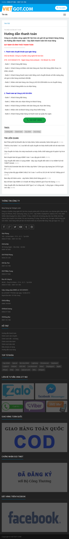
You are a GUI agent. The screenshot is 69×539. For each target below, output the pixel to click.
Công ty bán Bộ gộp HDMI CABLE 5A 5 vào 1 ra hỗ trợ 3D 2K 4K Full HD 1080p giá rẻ (34, 173)
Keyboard (54, 363)
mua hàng (37, 132)
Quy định (28, 132)
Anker (42, 366)
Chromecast (44, 363)
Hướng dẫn (9, 132)
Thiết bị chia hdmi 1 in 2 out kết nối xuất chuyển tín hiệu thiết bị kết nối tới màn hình (34, 146)
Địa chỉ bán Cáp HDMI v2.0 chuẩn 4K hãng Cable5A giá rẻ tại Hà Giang (32, 182)
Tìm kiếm (61, 8)
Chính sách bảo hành (8, 341)
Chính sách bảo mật (8, 344)
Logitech (6, 366)
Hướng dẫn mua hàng (9, 350)
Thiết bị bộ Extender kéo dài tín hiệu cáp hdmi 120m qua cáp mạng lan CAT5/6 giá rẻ (33, 167)
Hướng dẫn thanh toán (9, 333)
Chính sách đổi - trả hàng (10, 339)
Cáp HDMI (6, 363)
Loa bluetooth (32, 366)
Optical (14, 363)
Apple (59, 366)
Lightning (35, 363)
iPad (11, 370)
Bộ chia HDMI (24, 363)
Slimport (41, 370)
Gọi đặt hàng (34, 120)
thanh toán (18, 132)
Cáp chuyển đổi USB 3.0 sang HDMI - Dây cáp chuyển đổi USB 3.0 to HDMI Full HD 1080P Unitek (33, 162)
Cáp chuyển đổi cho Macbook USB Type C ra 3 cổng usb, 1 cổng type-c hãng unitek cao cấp (34, 186)
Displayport (50, 366)
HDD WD (22, 366)
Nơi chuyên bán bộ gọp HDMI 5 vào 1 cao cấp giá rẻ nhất (27, 157)
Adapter (14, 366)
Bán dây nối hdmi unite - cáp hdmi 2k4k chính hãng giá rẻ (27, 178)
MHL (34, 370)
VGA (17, 370)
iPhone (5, 370)
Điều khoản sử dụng (8, 347)
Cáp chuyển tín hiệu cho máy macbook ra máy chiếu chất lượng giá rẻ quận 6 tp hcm (34, 152)
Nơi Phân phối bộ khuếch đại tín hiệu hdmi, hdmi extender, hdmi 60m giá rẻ (33, 142)
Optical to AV (26, 370)
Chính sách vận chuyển (9, 336)
